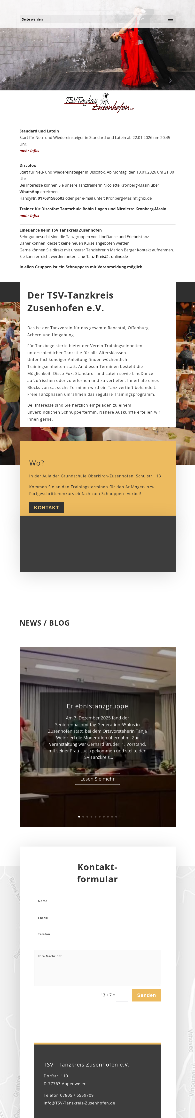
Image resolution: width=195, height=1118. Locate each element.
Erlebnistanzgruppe (97, 716)
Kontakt (46, 507)
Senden (146, 995)
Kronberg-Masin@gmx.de (129, 198)
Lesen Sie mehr (97, 789)
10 (116, 817)
